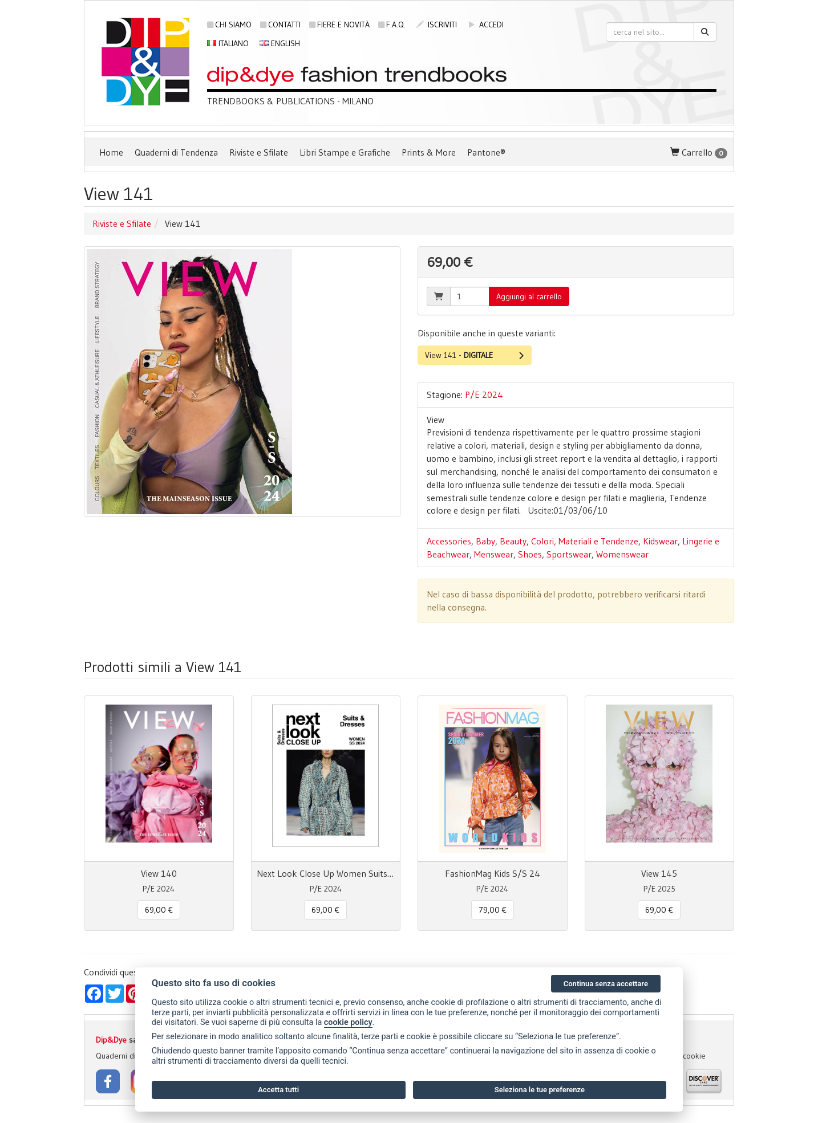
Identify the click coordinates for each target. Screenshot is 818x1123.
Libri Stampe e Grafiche (344, 152)
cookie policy (348, 1022)
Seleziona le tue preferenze (540, 1089)
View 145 (659, 873)
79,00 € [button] (493, 910)
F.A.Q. (392, 24)
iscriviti (436, 24)
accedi (486, 24)
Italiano (228, 43)
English (280, 43)
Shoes (530, 554)
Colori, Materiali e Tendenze (584, 541)
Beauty (513, 541)
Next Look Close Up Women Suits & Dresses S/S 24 (326, 873)
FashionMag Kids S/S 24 (492, 873)
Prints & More (429, 152)
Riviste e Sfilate (258, 152)
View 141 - (474, 354)
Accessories (449, 541)
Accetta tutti (278, 1089)
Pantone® (486, 152)
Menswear (493, 554)
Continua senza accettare (606, 983)
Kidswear (660, 541)
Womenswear (622, 554)
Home (111, 152)
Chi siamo (229, 24)
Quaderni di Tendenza (176, 152)
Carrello (698, 152)
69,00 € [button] (159, 910)
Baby (485, 541)
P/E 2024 (484, 394)
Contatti (280, 24)
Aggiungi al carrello (529, 296)
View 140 (159, 873)
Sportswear (569, 554)
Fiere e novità (339, 24)
